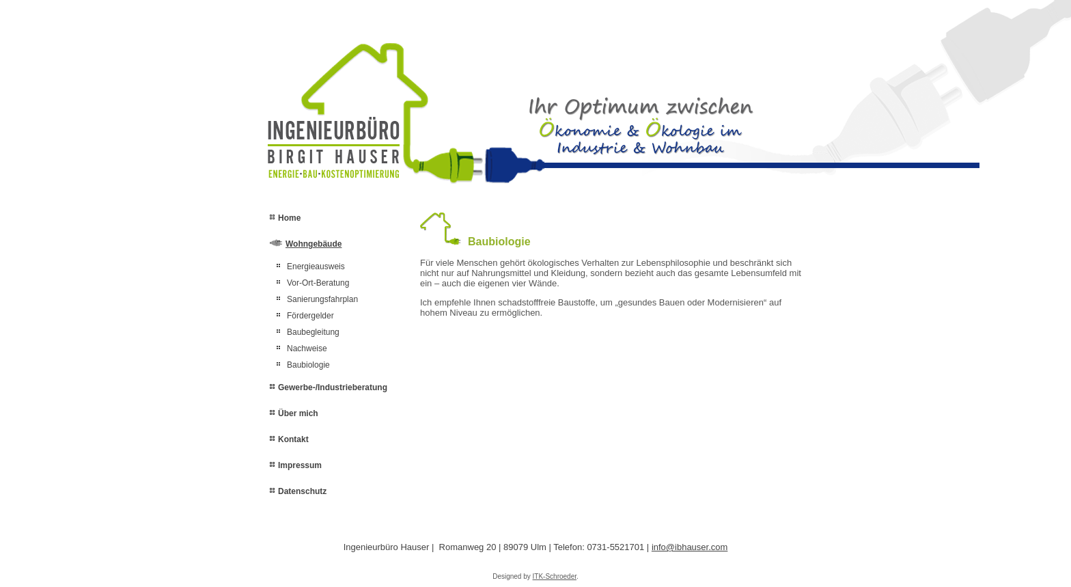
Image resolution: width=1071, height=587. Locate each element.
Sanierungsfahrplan (322, 299)
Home (289, 218)
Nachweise (307, 348)
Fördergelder (310, 315)
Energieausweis (316, 266)
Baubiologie (308, 365)
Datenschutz (302, 491)
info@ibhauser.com (689, 547)
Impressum (300, 465)
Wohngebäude (314, 244)
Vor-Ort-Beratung (318, 283)
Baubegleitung (313, 332)
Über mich (298, 413)
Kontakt (293, 439)
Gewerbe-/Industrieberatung (332, 387)
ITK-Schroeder (554, 576)
